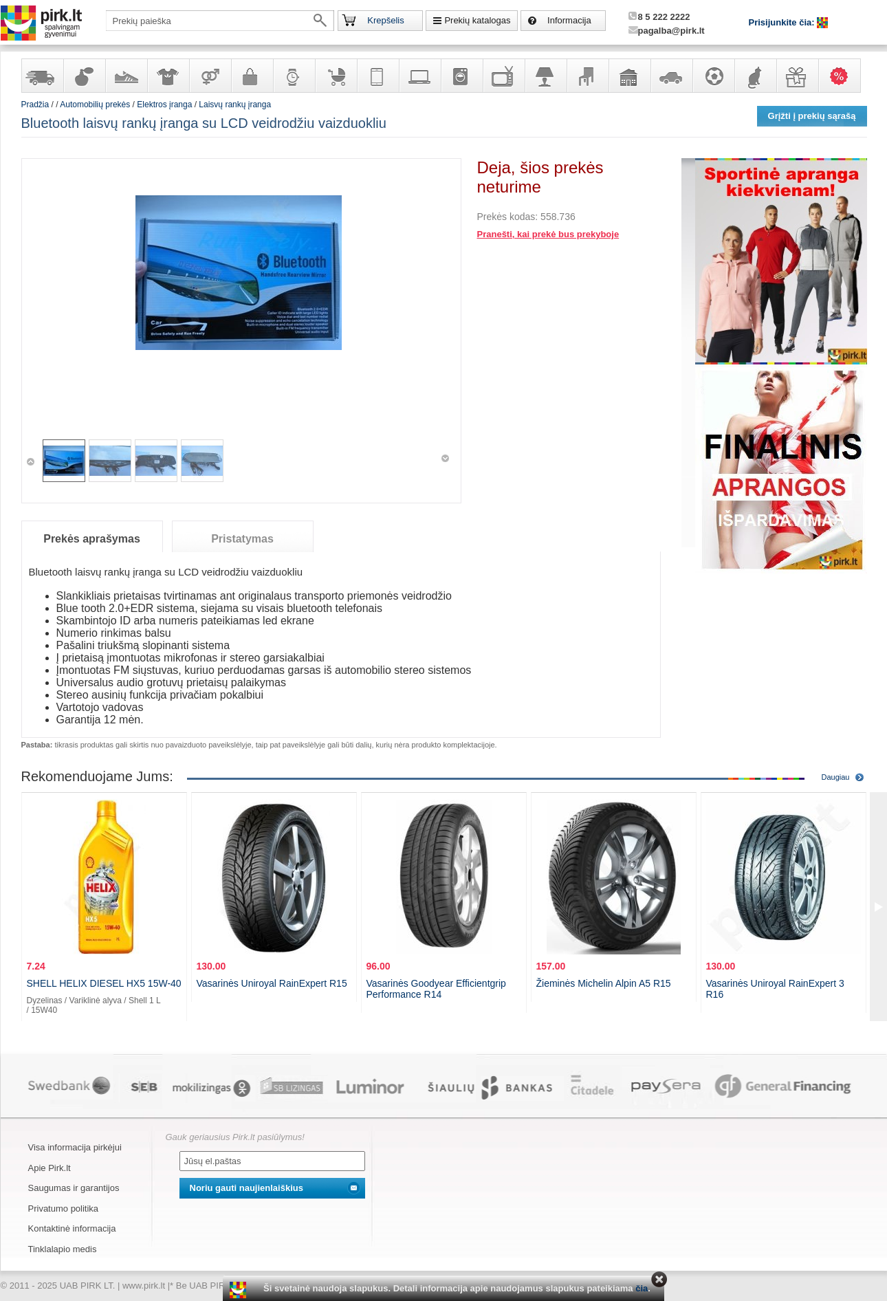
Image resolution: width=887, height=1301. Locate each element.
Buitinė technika (461, 75)
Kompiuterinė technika (419, 75)
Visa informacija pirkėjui (75, 1147)
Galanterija (252, 75)
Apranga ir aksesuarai (168, 75)
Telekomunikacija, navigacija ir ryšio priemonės (377, 75)
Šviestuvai (545, 75)
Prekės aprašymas (91, 539)
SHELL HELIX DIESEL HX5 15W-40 (104, 983)
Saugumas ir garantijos (74, 1188)
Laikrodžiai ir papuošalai (294, 75)
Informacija (569, 20)
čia (641, 1288)
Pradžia (35, 104)
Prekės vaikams (335, 75)
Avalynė (126, 75)
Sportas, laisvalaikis (713, 75)
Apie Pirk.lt (49, 1168)
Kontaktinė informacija (72, 1228)
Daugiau (836, 777)
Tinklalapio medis (62, 1249)
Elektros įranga (164, 104)
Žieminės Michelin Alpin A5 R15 (603, 983)
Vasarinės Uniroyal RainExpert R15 (272, 983)
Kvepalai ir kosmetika (84, 75)
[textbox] (220, 20)
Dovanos (797, 75)
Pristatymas (242, 539)
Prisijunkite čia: (783, 22)
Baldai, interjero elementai (587, 75)
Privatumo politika (63, 1208)
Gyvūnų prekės (755, 75)
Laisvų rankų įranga (235, 104)
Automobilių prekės (671, 75)
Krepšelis (385, 20)
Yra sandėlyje (42, 75)
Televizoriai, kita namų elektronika (503, 75)
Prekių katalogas (477, 20)
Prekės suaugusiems (210, 75)
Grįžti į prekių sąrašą (812, 116)
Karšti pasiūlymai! (843, 75)
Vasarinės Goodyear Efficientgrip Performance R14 (436, 989)
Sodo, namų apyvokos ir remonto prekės (629, 75)
